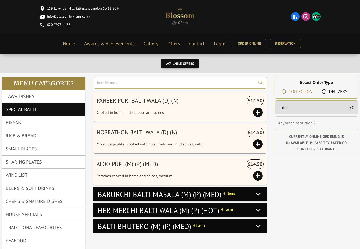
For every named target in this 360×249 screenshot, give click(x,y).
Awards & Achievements (109, 44)
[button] (180, 194)
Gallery (151, 44)
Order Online (249, 43)
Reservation (285, 43)
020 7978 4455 (59, 24)
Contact (197, 44)
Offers (173, 44)
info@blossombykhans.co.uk (68, 16)
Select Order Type (316, 82)
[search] (181, 83)
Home (69, 44)
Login (219, 44)
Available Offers (180, 63)
